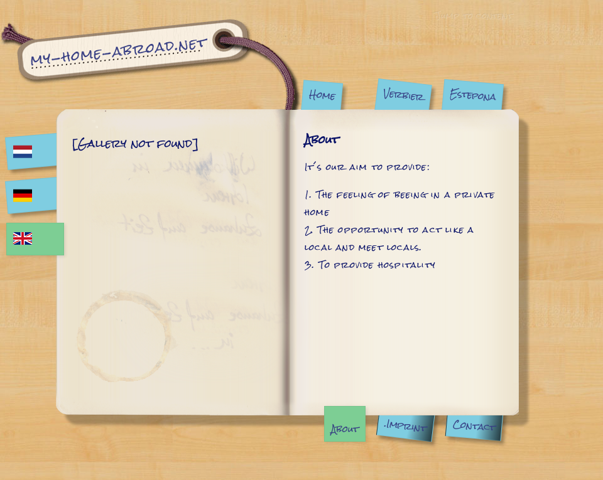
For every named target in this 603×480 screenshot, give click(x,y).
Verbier (404, 95)
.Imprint (405, 425)
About (345, 429)
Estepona (472, 95)
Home (322, 94)
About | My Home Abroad (150, 64)
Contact (474, 425)
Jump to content (473, 15)
